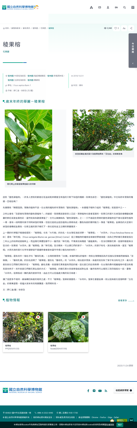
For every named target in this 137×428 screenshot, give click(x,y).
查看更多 (122, 300)
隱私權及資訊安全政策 (65, 417)
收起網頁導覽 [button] (122, 390)
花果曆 (43, 28)
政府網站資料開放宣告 (42, 417)
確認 (120, 425)
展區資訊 (26, 28)
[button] (124, 7)
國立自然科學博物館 (19, 7)
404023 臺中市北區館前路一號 (17, 413)
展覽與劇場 (15, 28)
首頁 (7, 28)
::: (86, 7)
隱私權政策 (109, 424)
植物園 (35, 28)
